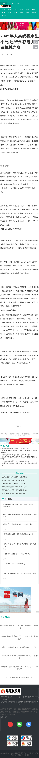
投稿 (3, 3)
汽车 (21, 9)
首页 (3, 9)
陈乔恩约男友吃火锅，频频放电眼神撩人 (14, 493)
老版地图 (20, 702)
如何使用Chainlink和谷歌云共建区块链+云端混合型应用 (19, 573)
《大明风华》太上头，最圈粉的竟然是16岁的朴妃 (18, 534)
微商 (27, 12)
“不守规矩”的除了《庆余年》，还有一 (13, 483)
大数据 (34, 12)
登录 (11, 3)
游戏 (15, 12)
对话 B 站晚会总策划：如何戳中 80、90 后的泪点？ (18, 524)
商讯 (21, 12)
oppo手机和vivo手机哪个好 (19, 413)
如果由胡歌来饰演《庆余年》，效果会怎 (14, 477)
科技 (33, 9)
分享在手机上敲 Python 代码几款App (14, 564)
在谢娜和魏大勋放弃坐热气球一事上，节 (14, 487)
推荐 (4, 559)
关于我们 (4, 702)
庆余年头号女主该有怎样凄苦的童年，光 (14, 480)
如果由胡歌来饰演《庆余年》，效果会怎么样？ (16, 448)
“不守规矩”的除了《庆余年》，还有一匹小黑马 (16, 455)
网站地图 (28, 702)
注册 (17, 3)
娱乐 (27, 9)
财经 (15, 9)
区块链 (4, 15)
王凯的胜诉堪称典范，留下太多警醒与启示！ (15, 461)
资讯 (9, 9)
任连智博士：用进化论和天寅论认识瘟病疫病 (16, 554)
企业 (9, 12)
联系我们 (12, 702)
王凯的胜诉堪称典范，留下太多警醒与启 (14, 490)
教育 (3, 12)
